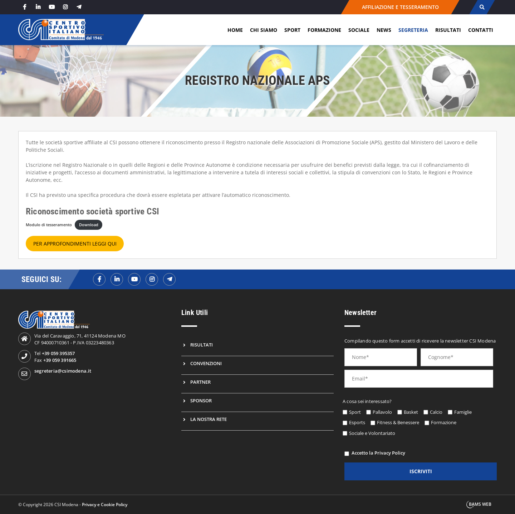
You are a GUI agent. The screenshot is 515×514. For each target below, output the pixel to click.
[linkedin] (38, 7)
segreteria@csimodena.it (63, 371)
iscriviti (420, 471)
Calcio (436, 412)
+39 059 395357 (58, 353)
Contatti (480, 29)
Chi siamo (263, 29)
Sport (292, 29)
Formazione (324, 29)
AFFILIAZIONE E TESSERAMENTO (400, 7)
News (384, 29)
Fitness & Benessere (398, 422)
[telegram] (79, 7)
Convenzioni (206, 363)
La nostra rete (208, 419)
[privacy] (346, 453)
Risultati (448, 29)
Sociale (358, 29)
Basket (411, 412)
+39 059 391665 (60, 360)
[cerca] (482, 7)
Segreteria (413, 29)
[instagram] (65, 7)
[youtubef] (134, 279)
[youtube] (51, 7)
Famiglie (463, 412)
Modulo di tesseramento (49, 224)
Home (235, 29)
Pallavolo (382, 412)
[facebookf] (99, 279)
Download (88, 224)
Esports (357, 422)
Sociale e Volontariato (372, 433)
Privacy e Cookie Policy (104, 504)
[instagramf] (152, 279)
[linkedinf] (117, 279)
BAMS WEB (480, 504)
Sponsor (201, 400)
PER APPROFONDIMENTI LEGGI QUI (75, 243)
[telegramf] (169, 279)
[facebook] (24, 7)
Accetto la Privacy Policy (378, 453)
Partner (200, 382)
